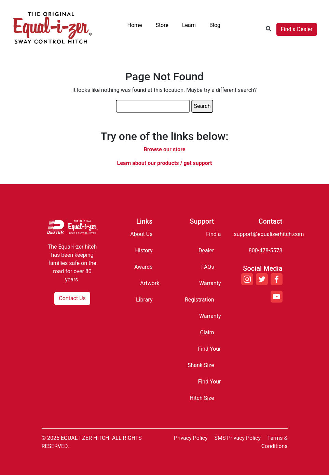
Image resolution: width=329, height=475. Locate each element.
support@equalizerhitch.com (269, 234)
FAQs (207, 267)
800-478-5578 (266, 250)
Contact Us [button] (72, 298)
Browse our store (164, 149)
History (144, 250)
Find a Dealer (297, 29)
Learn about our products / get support (164, 163)
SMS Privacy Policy (238, 438)
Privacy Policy (191, 438)
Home (134, 25)
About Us (141, 234)
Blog (214, 25)
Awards (143, 267)
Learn (189, 25)
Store (162, 25)
